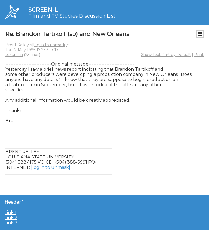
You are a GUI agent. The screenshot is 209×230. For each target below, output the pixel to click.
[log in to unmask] (49, 44)
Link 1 (10, 212)
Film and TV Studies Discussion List (71, 16)
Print (199, 54)
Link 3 (11, 222)
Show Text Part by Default (166, 54)
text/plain (14, 54)
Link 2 (11, 217)
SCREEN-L (43, 9)
